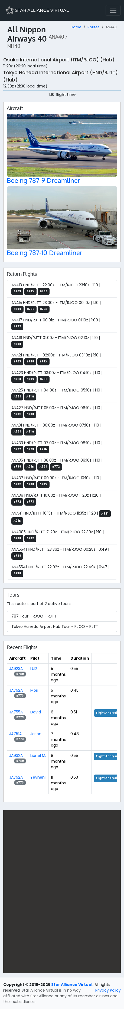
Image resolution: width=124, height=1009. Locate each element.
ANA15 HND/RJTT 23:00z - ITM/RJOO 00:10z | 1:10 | (56, 306)
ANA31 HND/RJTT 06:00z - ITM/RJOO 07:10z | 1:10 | (56, 428)
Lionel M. (38, 755)
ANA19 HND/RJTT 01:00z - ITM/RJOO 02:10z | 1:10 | (55, 341)
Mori (34, 690)
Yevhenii (38, 777)
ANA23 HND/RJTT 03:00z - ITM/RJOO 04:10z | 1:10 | (56, 376)
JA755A (16, 712)
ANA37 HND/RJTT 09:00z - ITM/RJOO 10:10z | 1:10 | (56, 481)
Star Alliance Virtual (71, 984)
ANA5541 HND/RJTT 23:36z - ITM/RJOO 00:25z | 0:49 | (60, 553)
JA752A (16, 690)
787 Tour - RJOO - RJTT (34, 616)
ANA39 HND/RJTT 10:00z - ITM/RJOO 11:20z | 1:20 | (56, 499)
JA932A (16, 755)
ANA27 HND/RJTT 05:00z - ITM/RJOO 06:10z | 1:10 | (56, 411)
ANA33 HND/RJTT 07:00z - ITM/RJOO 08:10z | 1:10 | (56, 446)
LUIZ (33, 668)
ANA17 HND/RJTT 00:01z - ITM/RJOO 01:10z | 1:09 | (55, 323)
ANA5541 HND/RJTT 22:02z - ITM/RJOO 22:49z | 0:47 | (60, 570)
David (35, 712)
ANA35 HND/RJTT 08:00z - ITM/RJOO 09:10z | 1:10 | (56, 464)
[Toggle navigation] (113, 10)
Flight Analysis (107, 713)
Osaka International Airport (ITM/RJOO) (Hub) (59, 60)
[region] (62, 891)
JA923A (16, 668)
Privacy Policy (108, 990)
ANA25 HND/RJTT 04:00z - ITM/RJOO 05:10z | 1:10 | (56, 393)
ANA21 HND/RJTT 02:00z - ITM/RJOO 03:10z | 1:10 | (56, 358)
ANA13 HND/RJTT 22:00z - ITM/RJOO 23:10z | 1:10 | (55, 288)
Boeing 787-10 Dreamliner (44, 253)
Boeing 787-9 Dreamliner (43, 180)
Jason (35, 734)
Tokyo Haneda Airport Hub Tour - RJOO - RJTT (54, 626)
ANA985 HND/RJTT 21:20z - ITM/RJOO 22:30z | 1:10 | (57, 535)
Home (76, 27)
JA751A (15, 734)
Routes (93, 27)
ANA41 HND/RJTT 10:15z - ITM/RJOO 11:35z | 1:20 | (61, 517)
